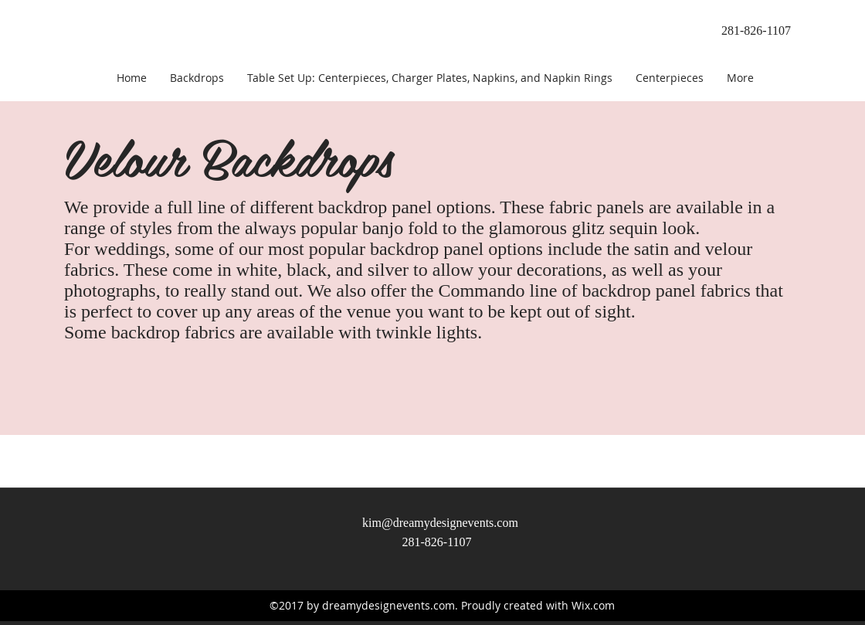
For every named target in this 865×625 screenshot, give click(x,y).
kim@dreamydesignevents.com (440, 522)
